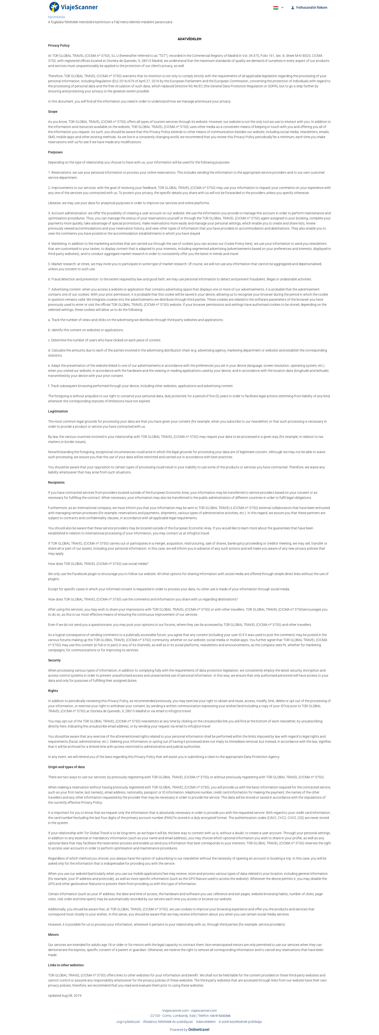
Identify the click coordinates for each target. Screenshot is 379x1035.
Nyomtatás (56, 17)
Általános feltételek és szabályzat (168, 1022)
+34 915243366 (220, 1016)
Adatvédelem (206, 1022)
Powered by (189, 1030)
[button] (278, 7)
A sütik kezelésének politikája (240, 1022)
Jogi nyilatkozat (128, 1022)
